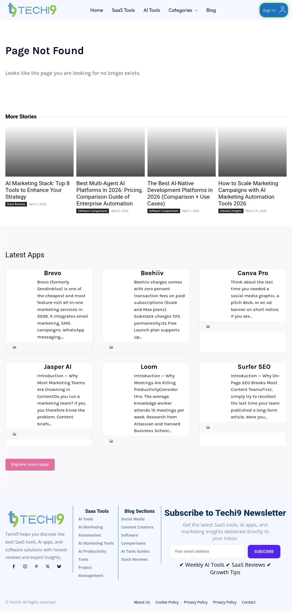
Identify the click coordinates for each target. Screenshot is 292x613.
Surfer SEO (254, 367)
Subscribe (264, 553)
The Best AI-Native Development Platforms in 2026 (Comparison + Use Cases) (180, 195)
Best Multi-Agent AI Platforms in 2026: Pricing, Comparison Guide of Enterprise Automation (109, 195)
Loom (149, 367)
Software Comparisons (92, 212)
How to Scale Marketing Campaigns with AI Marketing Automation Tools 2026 (248, 195)
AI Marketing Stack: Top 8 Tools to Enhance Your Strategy (37, 192)
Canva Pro (253, 274)
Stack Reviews (16, 206)
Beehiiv (152, 274)
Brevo (52, 274)
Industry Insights (231, 212)
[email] (207, 553)
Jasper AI (58, 367)
